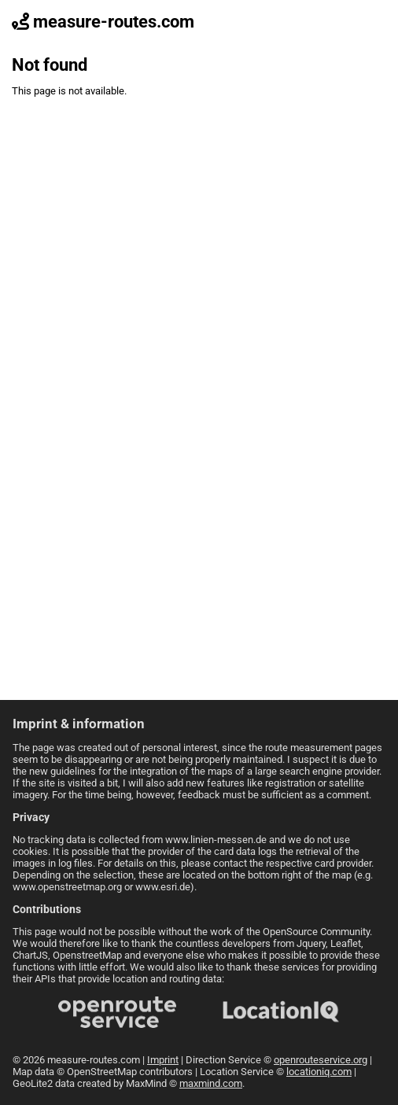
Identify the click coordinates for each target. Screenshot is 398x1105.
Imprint (163, 1060)
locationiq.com (319, 1071)
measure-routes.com (103, 21)
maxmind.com (210, 1083)
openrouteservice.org (320, 1060)
